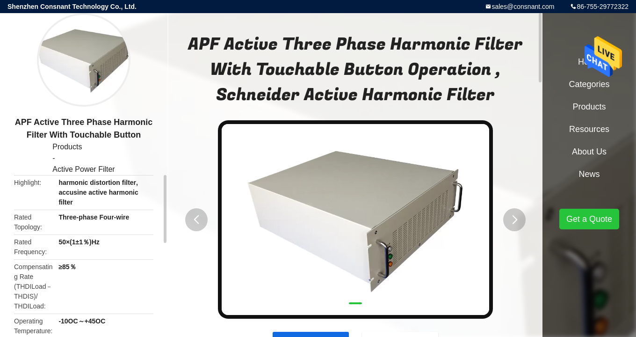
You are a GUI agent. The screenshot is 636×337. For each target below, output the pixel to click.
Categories (589, 84)
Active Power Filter (83, 169)
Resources (589, 129)
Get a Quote (589, 219)
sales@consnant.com (522, 6)
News (589, 174)
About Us (589, 151)
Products (67, 147)
